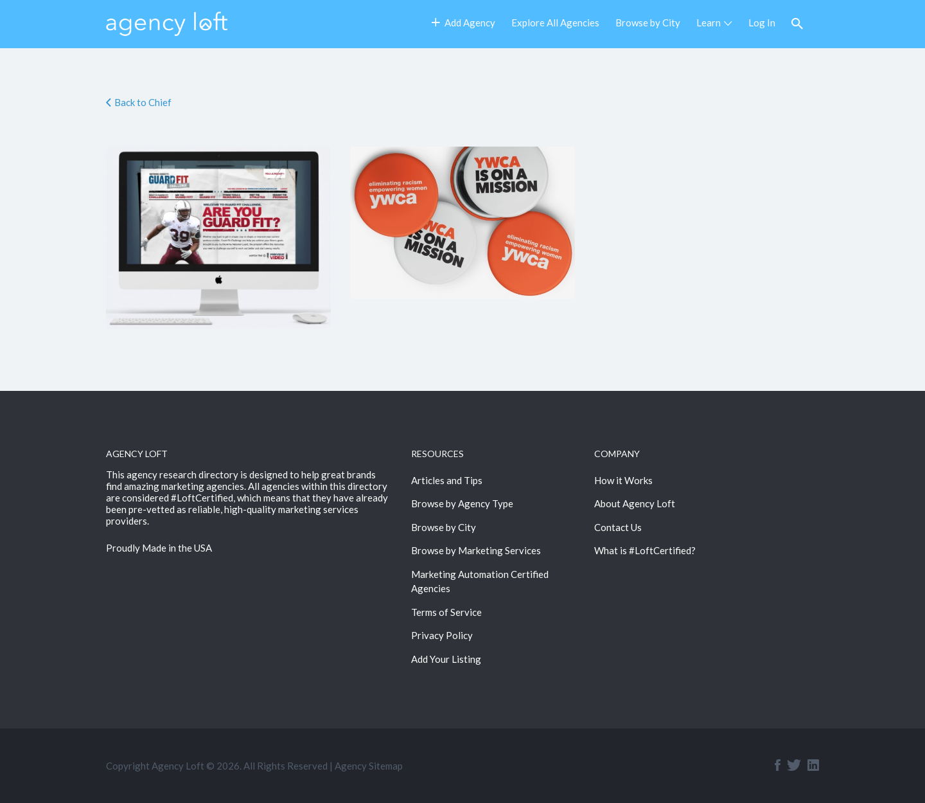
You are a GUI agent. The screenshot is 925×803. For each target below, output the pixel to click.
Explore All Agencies (555, 22)
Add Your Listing (446, 659)
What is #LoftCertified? (645, 550)
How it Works (623, 480)
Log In (761, 22)
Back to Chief (143, 102)
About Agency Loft (634, 503)
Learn (708, 22)
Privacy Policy (442, 635)
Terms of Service (446, 612)
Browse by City (647, 22)
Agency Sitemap (369, 765)
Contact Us (618, 527)
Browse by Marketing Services (476, 550)
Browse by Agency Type (462, 503)
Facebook (777, 765)
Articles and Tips (446, 480)
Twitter (794, 765)
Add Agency (463, 22)
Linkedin (813, 765)
